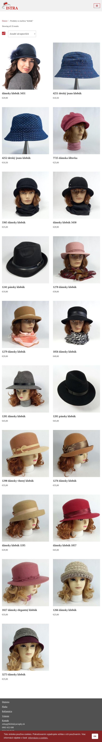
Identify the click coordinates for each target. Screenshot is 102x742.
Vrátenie (5, 716)
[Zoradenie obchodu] (22, 34)
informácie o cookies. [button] (38, 738)
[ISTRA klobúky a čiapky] (10, 5)
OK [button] (95, 736)
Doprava (5, 702)
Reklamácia (7, 711)
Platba (4, 707)
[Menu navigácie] (97, 5)
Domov (5, 21)
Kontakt (5, 720)
